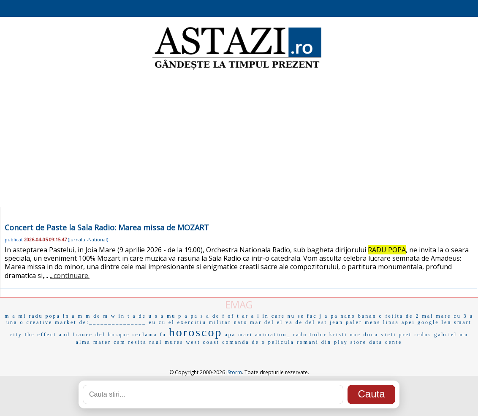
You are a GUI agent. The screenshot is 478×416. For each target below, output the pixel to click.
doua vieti (380, 335)
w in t (120, 316)
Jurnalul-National (88, 239)
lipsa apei (399, 322)
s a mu (165, 316)
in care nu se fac (290, 316)
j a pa (328, 316)
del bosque (112, 335)
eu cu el (161, 322)
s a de (210, 316)
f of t (230, 316)
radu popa (44, 316)
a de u (142, 316)
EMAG (239, 304)
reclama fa (149, 335)
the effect (41, 335)
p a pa (188, 316)
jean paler (346, 322)
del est (316, 322)
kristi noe (345, 335)
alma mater (93, 342)
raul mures (166, 342)
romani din (314, 342)
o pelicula (278, 342)
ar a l (251, 316)
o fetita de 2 (399, 316)
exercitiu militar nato (212, 322)
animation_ (273, 335)
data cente (385, 342)
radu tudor (310, 335)
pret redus (415, 335)
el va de (290, 322)
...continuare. (70, 275)
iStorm (234, 372)
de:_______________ (113, 322)
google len (434, 322)
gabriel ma (451, 335)
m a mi (15, 316)
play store (350, 342)
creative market (51, 322)
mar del (262, 322)
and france (76, 335)
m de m (97, 316)
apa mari (239, 335)
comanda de (240, 342)
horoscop (196, 332)
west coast (203, 342)
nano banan (358, 316)
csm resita (130, 342)
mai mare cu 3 (444, 316)
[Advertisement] (239, 139)
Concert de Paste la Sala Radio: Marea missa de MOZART (107, 227)
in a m (73, 316)
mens (372, 322)
